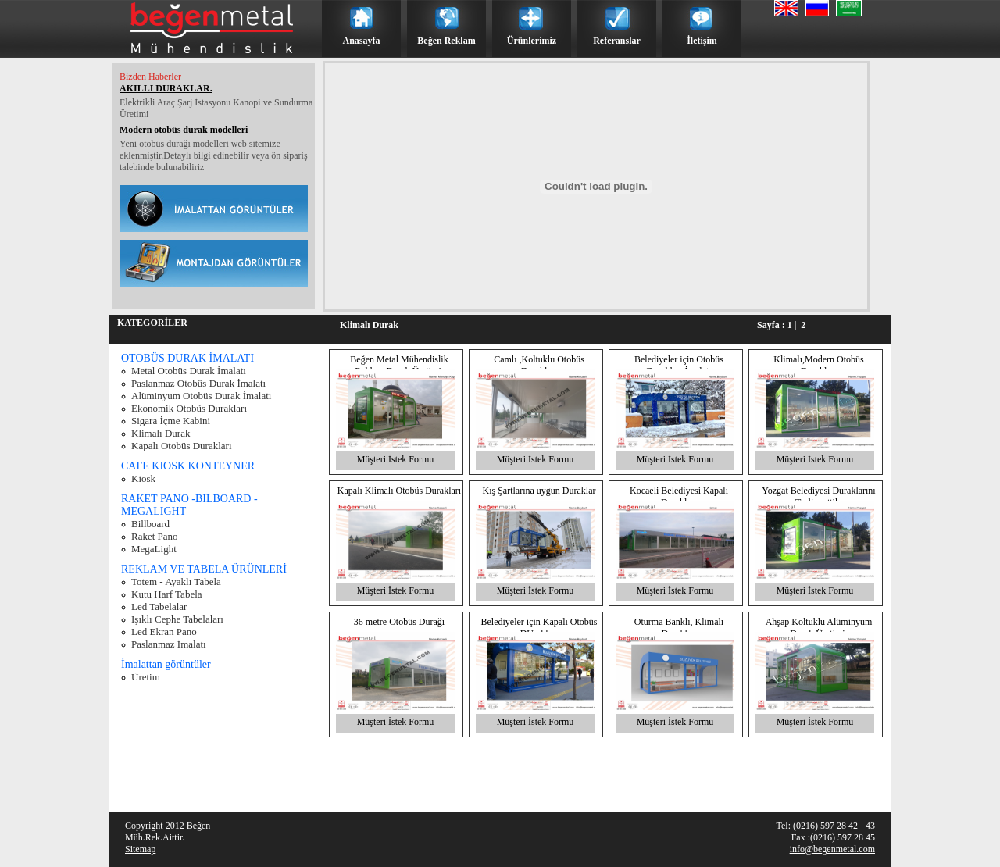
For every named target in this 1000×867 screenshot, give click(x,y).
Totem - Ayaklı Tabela (176, 581)
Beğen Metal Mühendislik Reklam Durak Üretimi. (399, 365)
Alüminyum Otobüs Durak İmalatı (201, 395)
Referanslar (617, 40)
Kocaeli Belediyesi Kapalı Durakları (679, 496)
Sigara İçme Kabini (170, 420)
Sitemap (140, 849)
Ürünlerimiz (531, 40)
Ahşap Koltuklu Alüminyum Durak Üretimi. (819, 627)
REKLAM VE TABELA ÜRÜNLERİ (204, 569)
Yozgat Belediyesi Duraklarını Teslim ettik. (818, 496)
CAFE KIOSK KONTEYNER (188, 466)
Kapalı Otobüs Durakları (181, 445)
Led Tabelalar (159, 606)
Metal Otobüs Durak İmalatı (188, 370)
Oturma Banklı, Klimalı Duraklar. (678, 627)
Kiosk (143, 478)
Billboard (150, 524)
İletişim (702, 40)
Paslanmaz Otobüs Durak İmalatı (198, 383)
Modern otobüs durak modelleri (184, 129)
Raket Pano (154, 536)
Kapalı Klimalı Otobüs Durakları (399, 490)
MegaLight (154, 549)
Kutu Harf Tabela (166, 594)
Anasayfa (361, 40)
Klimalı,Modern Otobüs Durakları (818, 365)
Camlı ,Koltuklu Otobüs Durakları (539, 365)
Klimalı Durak (160, 433)
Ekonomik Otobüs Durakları (189, 408)
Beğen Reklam (446, 40)
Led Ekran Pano (164, 631)
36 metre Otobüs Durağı (399, 621)
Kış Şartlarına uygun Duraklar (539, 490)
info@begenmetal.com (832, 849)
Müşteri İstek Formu (395, 459)
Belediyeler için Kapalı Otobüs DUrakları (539, 627)
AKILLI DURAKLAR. (166, 88)
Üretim (145, 677)
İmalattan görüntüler (166, 664)
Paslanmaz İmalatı (168, 644)
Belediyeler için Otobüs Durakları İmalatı (678, 365)
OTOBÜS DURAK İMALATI (187, 358)
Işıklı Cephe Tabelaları (177, 619)
